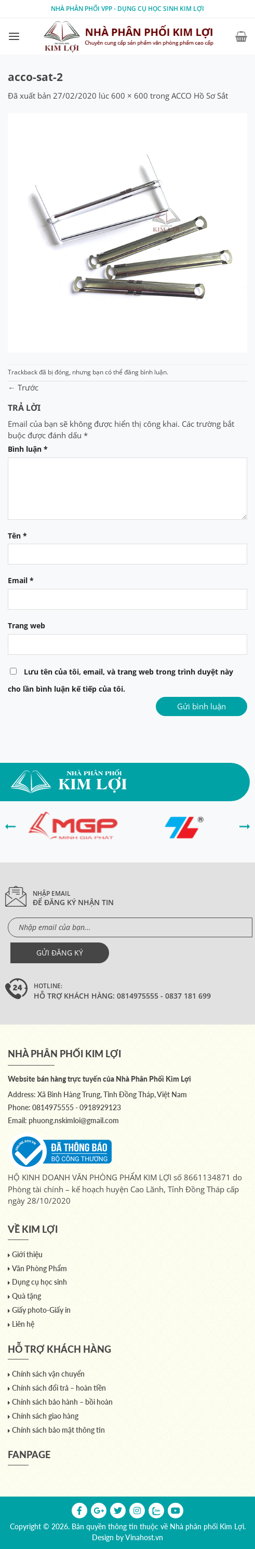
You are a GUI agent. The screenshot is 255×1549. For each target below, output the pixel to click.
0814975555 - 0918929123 (76, 1107)
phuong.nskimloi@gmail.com (74, 1120)
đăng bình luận (145, 372)
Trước (23, 387)
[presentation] (10, 826)
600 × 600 (129, 95)
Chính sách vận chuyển (48, 1373)
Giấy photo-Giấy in (41, 1309)
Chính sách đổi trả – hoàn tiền (59, 1387)
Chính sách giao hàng (45, 1415)
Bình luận (28, 449)
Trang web (26, 625)
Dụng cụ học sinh (39, 1281)
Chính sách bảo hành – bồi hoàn (62, 1401)
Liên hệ (23, 1323)
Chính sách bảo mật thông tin (58, 1429)
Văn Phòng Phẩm (39, 1268)
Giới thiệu (27, 1254)
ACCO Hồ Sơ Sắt (199, 95)
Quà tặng (26, 1295)
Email (21, 580)
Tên (17, 536)
